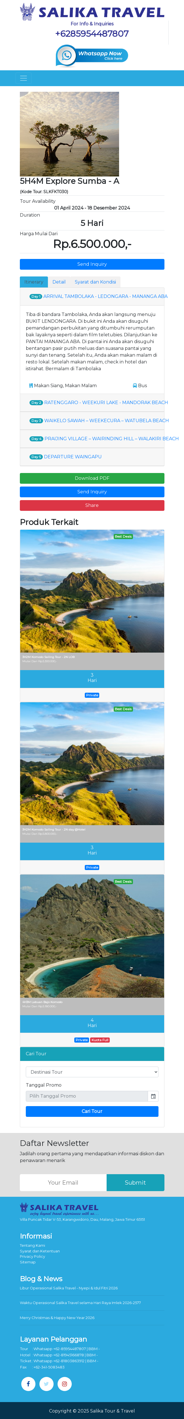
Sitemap (28, 1262)
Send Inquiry (92, 264)
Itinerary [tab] (33, 282)
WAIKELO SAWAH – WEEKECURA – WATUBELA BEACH (99, 420)
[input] (87, 1096)
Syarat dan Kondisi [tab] (95, 282)
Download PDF (92, 478)
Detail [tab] (59, 282)
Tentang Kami (32, 1245)
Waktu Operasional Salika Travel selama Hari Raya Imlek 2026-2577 (80, 1302)
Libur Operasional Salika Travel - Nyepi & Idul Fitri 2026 (69, 1288)
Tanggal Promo (44, 1085)
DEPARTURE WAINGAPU (65, 456)
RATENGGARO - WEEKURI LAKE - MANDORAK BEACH (98, 402)
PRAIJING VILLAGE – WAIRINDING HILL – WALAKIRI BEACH (104, 438)
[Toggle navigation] (23, 78)
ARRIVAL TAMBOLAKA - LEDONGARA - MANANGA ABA (98, 296)
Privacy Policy (32, 1256)
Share (92, 505)
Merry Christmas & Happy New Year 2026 (57, 1317)
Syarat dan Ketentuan (40, 1251)
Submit (135, 1182)
